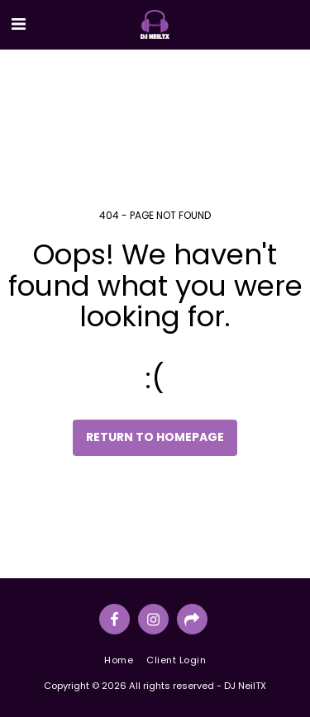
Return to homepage (155, 437)
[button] (18, 24)
